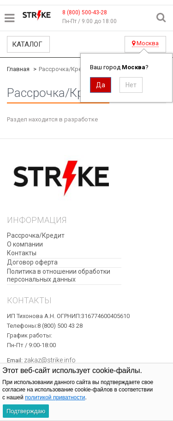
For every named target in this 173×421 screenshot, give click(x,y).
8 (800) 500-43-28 (84, 12)
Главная (18, 69)
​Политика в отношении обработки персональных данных (58, 275)
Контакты (21, 253)
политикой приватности (55, 397)
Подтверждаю (25, 411)
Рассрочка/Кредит (36, 235)
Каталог (27, 44)
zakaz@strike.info (50, 360)
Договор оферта (32, 262)
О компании (25, 244)
